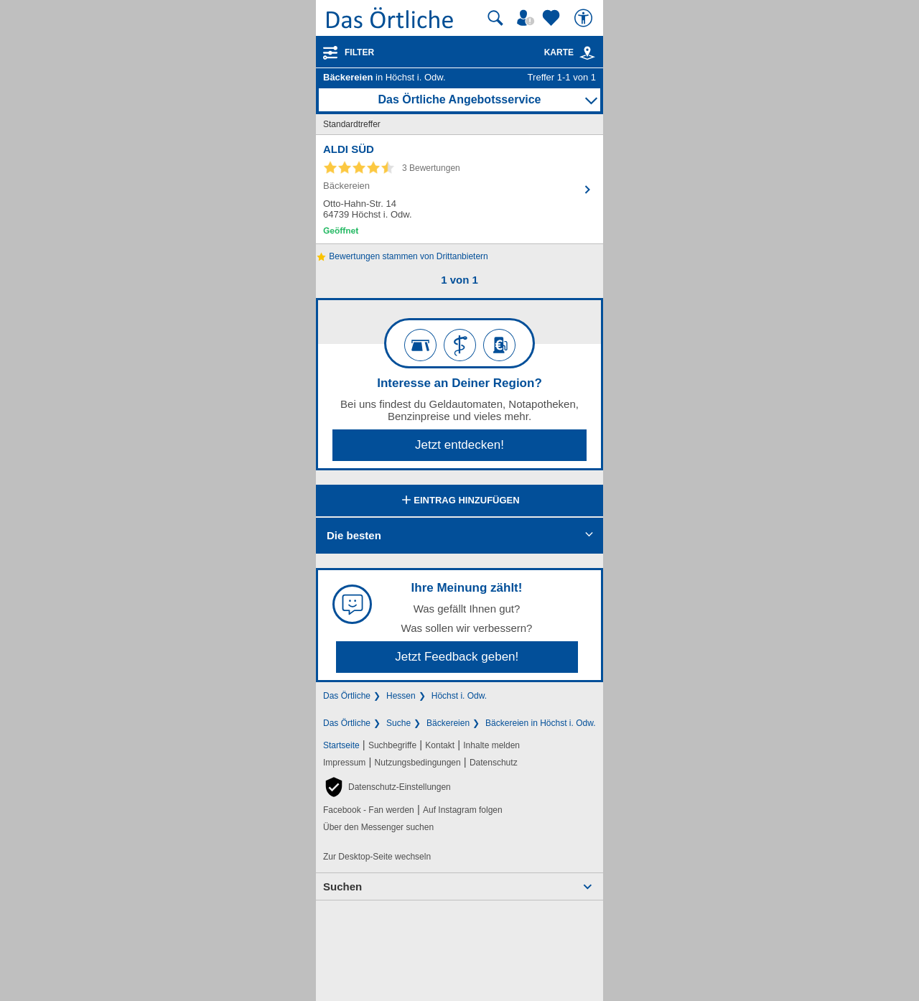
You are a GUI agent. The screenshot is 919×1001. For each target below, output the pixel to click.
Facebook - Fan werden (368, 810)
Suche (398, 723)
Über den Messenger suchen (378, 827)
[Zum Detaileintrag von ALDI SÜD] (459, 189)
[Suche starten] (495, 18)
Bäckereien (448, 723)
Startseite (341, 745)
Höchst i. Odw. (459, 696)
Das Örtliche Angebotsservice (459, 99)
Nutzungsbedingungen (418, 763)
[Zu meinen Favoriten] (553, 18)
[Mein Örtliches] (527, 18)
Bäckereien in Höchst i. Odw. (540, 723)
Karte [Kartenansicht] (570, 52)
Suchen (342, 886)
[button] (387, 787)
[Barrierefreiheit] (585, 18)
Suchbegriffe (392, 745)
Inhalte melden (491, 745)
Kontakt (439, 745)
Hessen (401, 696)
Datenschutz (494, 763)
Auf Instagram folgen (463, 810)
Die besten (354, 535)
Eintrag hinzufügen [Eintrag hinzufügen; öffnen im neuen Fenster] (459, 501)
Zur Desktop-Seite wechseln (377, 857)
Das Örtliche (346, 696)
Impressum (344, 763)
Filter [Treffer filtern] (359, 52)
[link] (587, 53)
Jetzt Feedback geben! (456, 657)
